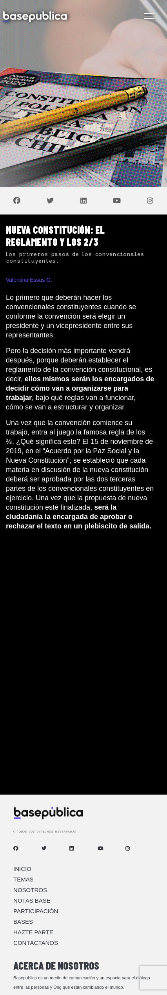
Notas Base (32, 900)
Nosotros (30, 890)
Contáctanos (35, 943)
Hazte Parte (33, 932)
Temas (23, 879)
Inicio (22, 869)
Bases (23, 921)
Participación (35, 911)
